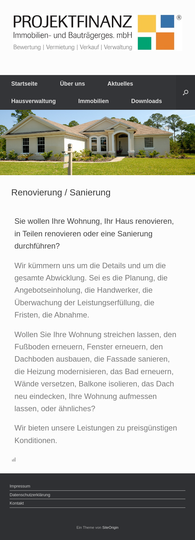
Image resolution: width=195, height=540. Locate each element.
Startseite (24, 84)
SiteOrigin (110, 527)
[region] (97, 142)
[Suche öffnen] (185, 92)
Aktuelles (120, 84)
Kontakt (17, 503)
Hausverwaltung (33, 101)
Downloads (146, 101)
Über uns (72, 84)
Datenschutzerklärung (30, 494)
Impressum (20, 486)
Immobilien (93, 101)
